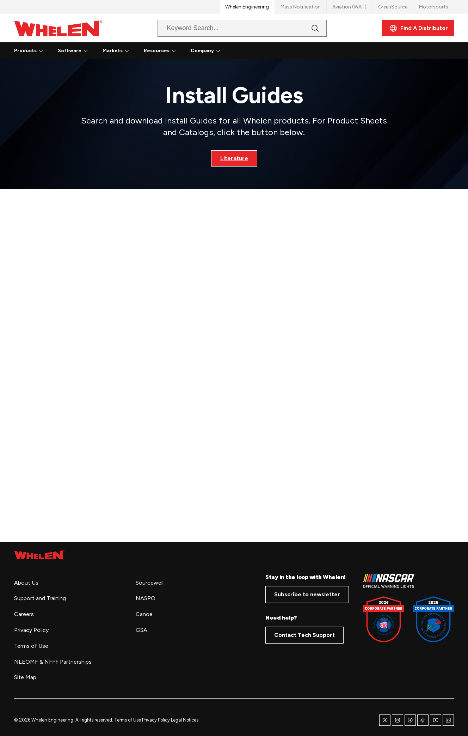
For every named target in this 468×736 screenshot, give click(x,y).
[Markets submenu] (127, 51)
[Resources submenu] (174, 51)
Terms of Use (127, 720)
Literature (234, 158)
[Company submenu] (218, 51)
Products (25, 51)
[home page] (39, 555)
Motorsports (433, 7)
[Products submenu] (41, 51)
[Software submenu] (85, 51)
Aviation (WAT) (349, 7)
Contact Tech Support (304, 635)
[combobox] (236, 28)
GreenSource (392, 7)
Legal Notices (184, 720)
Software (69, 51)
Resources (157, 51)
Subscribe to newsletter (307, 594)
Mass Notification (301, 7)
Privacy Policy (156, 720)
